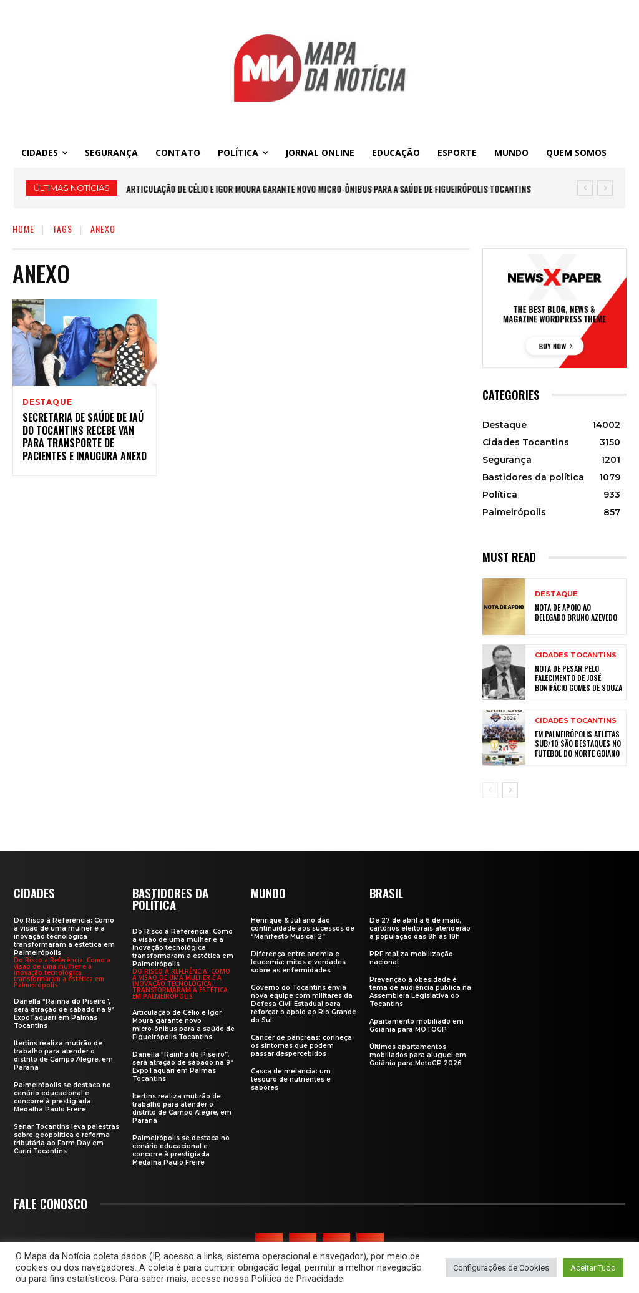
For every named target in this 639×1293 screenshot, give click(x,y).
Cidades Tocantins (576, 655)
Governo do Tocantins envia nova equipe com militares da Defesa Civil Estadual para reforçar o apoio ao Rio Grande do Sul (303, 1003)
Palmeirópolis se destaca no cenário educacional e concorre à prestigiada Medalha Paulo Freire (62, 1096)
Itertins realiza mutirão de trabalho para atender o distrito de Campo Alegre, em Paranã (63, 1055)
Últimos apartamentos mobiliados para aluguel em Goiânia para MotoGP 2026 (417, 1054)
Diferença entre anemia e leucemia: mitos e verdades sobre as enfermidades (298, 961)
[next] (605, 188)
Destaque (47, 402)
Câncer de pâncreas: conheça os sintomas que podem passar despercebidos (301, 1045)
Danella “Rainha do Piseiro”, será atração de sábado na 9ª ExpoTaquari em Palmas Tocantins (64, 1013)
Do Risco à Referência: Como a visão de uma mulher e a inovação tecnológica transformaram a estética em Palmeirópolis (64, 936)
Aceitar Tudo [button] (593, 1267)
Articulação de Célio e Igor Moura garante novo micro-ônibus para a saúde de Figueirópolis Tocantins (329, 188)
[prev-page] (490, 790)
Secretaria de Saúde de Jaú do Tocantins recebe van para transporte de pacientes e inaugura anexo (84, 438)
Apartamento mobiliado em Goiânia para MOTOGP (416, 1025)
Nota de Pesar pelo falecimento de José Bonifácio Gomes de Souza (578, 678)
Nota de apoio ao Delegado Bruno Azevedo (576, 612)
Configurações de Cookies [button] (501, 1267)
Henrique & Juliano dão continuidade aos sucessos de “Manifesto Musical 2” (302, 928)
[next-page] (510, 790)
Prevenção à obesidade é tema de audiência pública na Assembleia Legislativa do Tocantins (420, 991)
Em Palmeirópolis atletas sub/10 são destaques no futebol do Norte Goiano (578, 743)
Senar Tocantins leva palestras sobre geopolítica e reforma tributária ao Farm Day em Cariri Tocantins (66, 1138)
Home (23, 228)
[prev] (585, 188)
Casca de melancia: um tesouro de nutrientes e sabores (291, 1079)
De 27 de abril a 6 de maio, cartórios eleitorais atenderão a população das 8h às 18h (420, 928)
